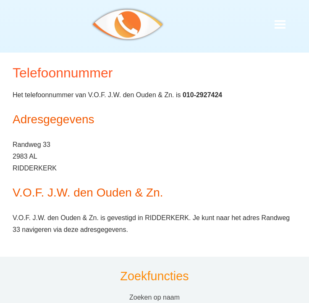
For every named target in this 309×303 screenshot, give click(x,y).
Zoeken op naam (154, 297)
